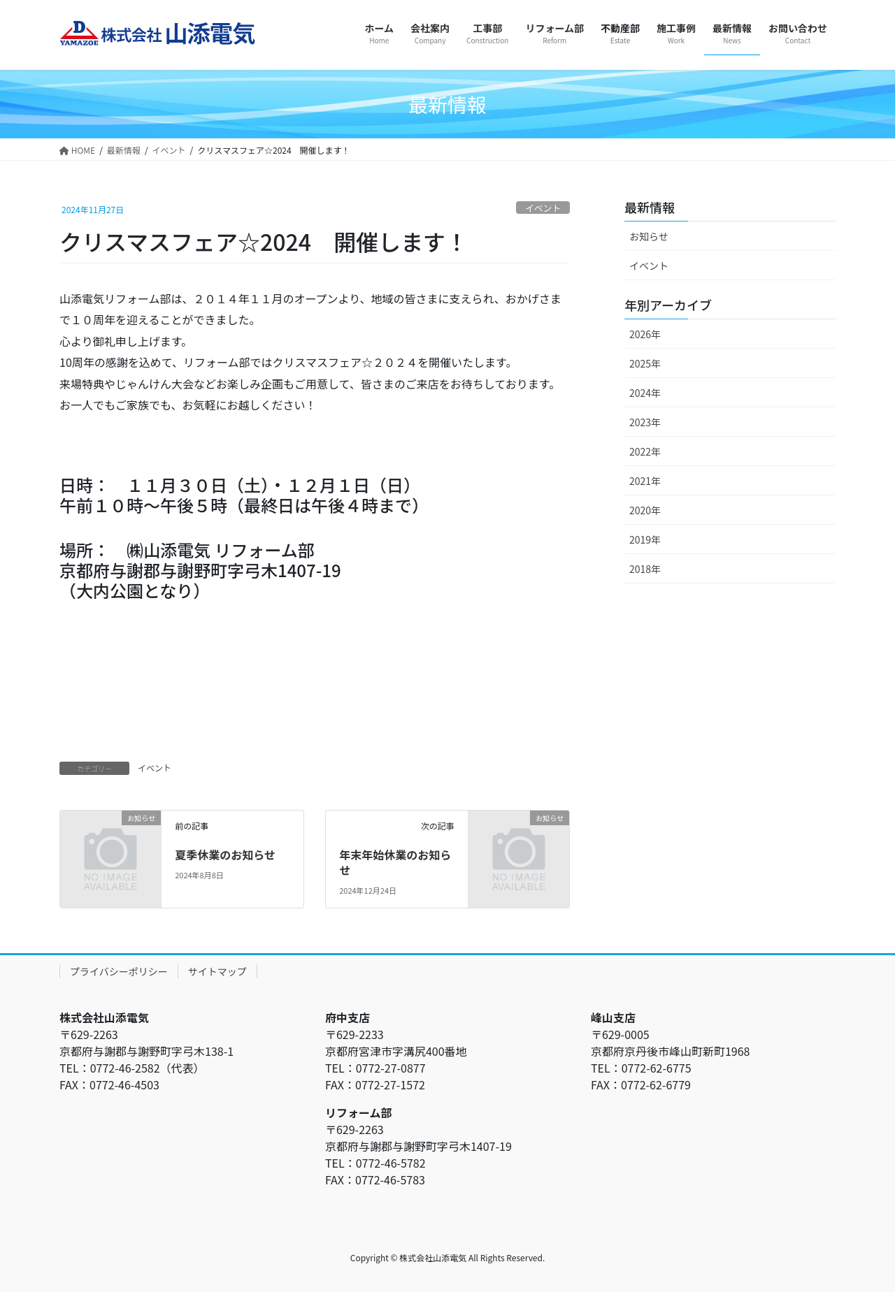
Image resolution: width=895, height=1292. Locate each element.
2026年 (645, 334)
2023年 (645, 422)
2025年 (645, 363)
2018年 (645, 569)
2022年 (645, 451)
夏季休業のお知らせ (225, 854)
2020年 (645, 510)
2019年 (645, 539)
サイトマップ (217, 971)
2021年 (645, 481)
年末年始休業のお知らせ (395, 862)
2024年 (645, 393)
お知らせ (648, 236)
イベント (543, 208)
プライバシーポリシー (119, 971)
